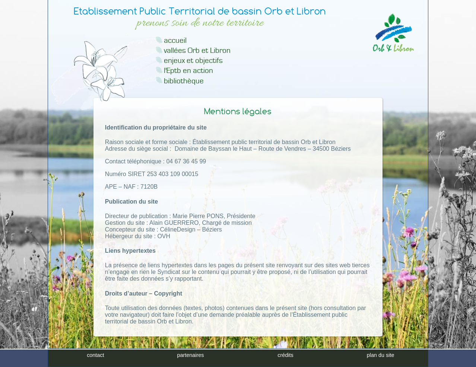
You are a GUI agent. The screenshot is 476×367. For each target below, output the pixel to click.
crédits (285, 355)
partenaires (190, 355)
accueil (175, 40)
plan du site (380, 355)
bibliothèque (184, 81)
